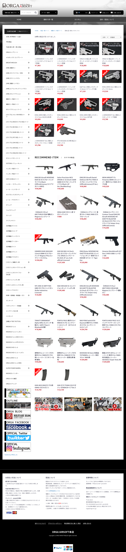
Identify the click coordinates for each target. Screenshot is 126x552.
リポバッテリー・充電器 (13, 306)
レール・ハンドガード (13, 189)
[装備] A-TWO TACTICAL (13, 321)
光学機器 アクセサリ (12, 257)
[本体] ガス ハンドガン (13, 78)
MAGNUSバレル (11, 327)
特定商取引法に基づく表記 (72, 523)
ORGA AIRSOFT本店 (63, 532)
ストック (9, 215)
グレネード (9, 301)
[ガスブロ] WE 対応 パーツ (14, 127)
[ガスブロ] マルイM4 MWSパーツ (15, 116)
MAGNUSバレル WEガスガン (15, 337)
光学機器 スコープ (11, 231)
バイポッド (9, 316)
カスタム (78, 19)
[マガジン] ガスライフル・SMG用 (14, 274)
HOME (19, 19)
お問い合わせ (87, 523)
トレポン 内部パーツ (12, 169)
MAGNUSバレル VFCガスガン (15, 342)
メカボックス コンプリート (14, 57)
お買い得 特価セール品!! (13, 37)
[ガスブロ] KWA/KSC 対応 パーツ (16, 153)
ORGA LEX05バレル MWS (13, 363)
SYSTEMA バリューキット (14, 163)
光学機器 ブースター (12, 241)
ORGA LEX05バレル (12, 358)
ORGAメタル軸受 (11, 379)
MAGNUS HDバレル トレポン (15, 353)
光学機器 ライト (11, 247)
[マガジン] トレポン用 (13, 280)
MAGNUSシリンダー (12, 373)
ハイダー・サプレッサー (13, 184)
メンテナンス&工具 (12, 311)
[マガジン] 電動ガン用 (13, 262)
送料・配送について (107, 19)
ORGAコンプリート (12, 52)
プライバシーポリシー (55, 523)
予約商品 (9, 42)
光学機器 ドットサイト (13, 236)
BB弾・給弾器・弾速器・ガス (15, 295)
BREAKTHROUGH (11, 63)
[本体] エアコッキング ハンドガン (16, 89)
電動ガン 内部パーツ (12, 99)
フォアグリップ (11, 210)
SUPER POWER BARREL (13, 368)
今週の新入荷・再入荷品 (13, 47)
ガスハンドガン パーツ (13, 158)
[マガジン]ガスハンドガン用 (14, 285)
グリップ (9, 205)
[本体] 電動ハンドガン (13, 83)
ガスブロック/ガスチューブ (14, 195)
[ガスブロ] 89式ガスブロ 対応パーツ (17, 122)
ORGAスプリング (11, 384)
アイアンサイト (11, 221)
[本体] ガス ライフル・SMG (14, 73)
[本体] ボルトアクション (13, 94)
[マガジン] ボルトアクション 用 (15, 267)
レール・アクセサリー (13, 200)
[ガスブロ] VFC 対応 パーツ (14, 137)
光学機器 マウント (11, 252)
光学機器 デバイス (11, 226)
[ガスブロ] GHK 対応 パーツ (14, 143)
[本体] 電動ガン (11, 68)
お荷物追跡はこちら (54, 491)
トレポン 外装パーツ (12, 174)
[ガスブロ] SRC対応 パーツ (14, 148)
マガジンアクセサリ (12, 290)
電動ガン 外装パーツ (12, 104)
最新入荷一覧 (48, 19)
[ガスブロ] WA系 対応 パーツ (15, 132)
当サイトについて (40, 523)
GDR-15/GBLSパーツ (12, 179)
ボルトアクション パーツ (13, 109)
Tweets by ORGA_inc (11, 455)
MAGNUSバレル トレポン (14, 332)
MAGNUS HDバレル (12, 347)
